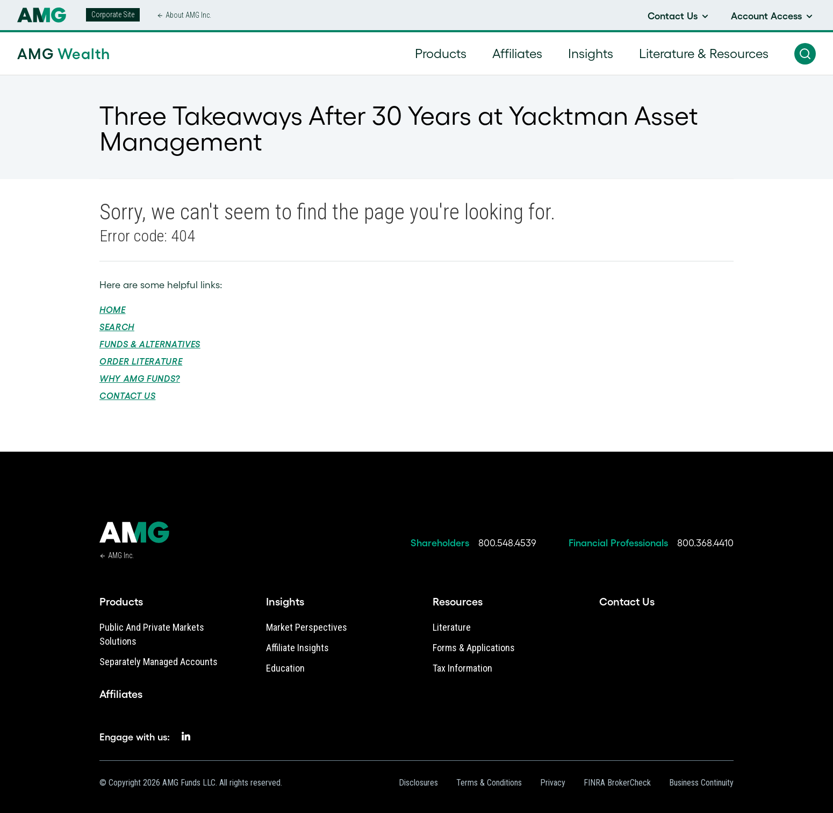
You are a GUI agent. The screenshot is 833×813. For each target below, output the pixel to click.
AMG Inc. (121, 555)
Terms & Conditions (489, 783)
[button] (805, 54)
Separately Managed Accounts (158, 661)
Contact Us (127, 395)
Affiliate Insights (297, 647)
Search (116, 327)
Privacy (552, 783)
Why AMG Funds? (139, 378)
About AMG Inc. (188, 15)
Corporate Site (112, 14)
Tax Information (462, 668)
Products (121, 602)
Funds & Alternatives (149, 344)
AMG (63, 53)
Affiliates (120, 694)
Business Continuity (701, 783)
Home (112, 309)
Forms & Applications (474, 647)
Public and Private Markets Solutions (151, 634)
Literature (452, 627)
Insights (285, 602)
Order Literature (140, 361)
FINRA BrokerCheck (617, 783)
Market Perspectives (306, 627)
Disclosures (418, 783)
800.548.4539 (507, 543)
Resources (458, 602)
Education (285, 668)
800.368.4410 (705, 543)
